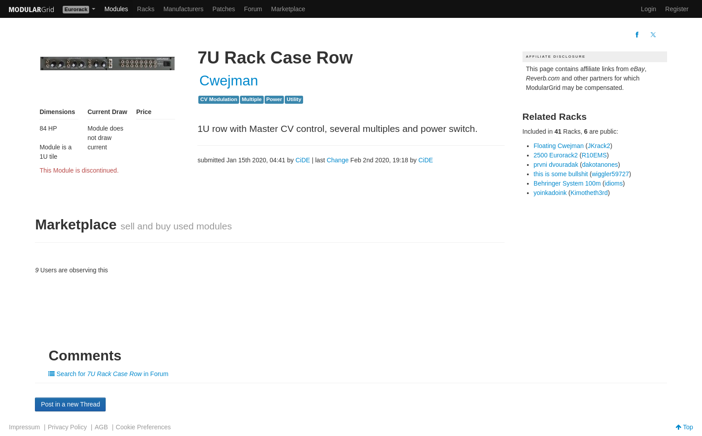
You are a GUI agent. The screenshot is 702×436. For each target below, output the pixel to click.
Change (338, 160)
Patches (223, 9)
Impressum (24, 427)
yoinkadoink (550, 192)
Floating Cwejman (559, 145)
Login (648, 9)
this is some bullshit (561, 174)
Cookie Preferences (143, 427)
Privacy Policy (67, 427)
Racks (145, 9)
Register (677, 9)
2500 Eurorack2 (556, 155)
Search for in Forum (108, 373)
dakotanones (600, 164)
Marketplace (288, 9)
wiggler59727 (610, 174)
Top (684, 427)
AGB (101, 427)
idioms (614, 183)
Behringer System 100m (567, 183)
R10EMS (594, 155)
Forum (253, 9)
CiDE (302, 160)
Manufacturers (183, 9)
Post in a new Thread (70, 404)
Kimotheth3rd (589, 192)
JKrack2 (598, 145)
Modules (116, 9)
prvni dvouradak (556, 164)
